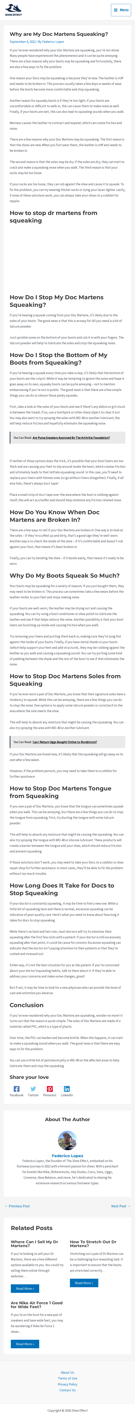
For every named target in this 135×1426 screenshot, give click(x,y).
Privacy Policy (67, 1383)
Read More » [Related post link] (24, 1288)
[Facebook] (16, 1091)
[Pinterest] (49, 1091)
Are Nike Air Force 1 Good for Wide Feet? (37, 1304)
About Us (67, 1372)
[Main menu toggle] (121, 10)
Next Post (121, 1205)
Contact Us (67, 1389)
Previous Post (17, 1205)
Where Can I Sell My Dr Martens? (34, 1243)
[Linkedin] (66, 1091)
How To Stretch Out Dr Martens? (93, 1243)
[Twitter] (33, 1091)
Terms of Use (68, 1378)
